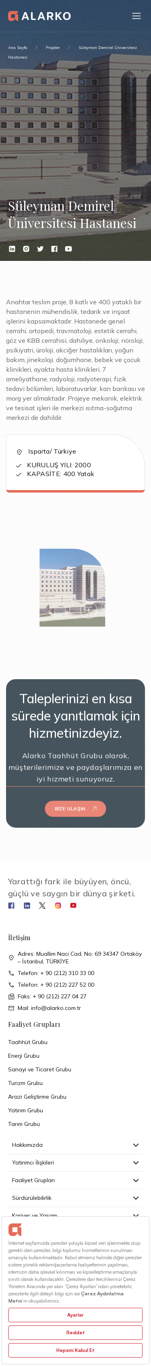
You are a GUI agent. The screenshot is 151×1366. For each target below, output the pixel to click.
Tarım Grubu (24, 1124)
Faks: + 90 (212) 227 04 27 (47, 996)
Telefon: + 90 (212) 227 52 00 (51, 985)
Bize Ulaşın (76, 800)
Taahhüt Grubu (28, 1042)
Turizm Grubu (25, 1083)
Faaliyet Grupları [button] (75, 1180)
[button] (136, 16)
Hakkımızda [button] (75, 1144)
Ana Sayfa (17, 47)
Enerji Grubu (23, 1055)
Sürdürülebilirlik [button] (75, 1197)
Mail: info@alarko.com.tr (44, 1008)
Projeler (53, 47)
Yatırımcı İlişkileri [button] (75, 1162)
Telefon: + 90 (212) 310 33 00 (51, 973)
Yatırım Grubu (25, 1110)
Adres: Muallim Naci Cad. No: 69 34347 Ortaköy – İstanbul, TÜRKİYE (75, 957)
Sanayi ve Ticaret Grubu (39, 1069)
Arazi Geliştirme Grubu (37, 1096)
